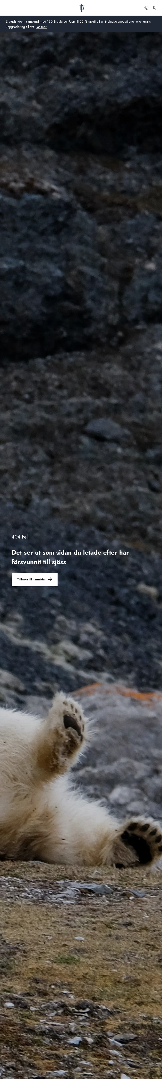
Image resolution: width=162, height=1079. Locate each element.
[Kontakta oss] (146, 8)
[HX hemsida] (82, 8)
